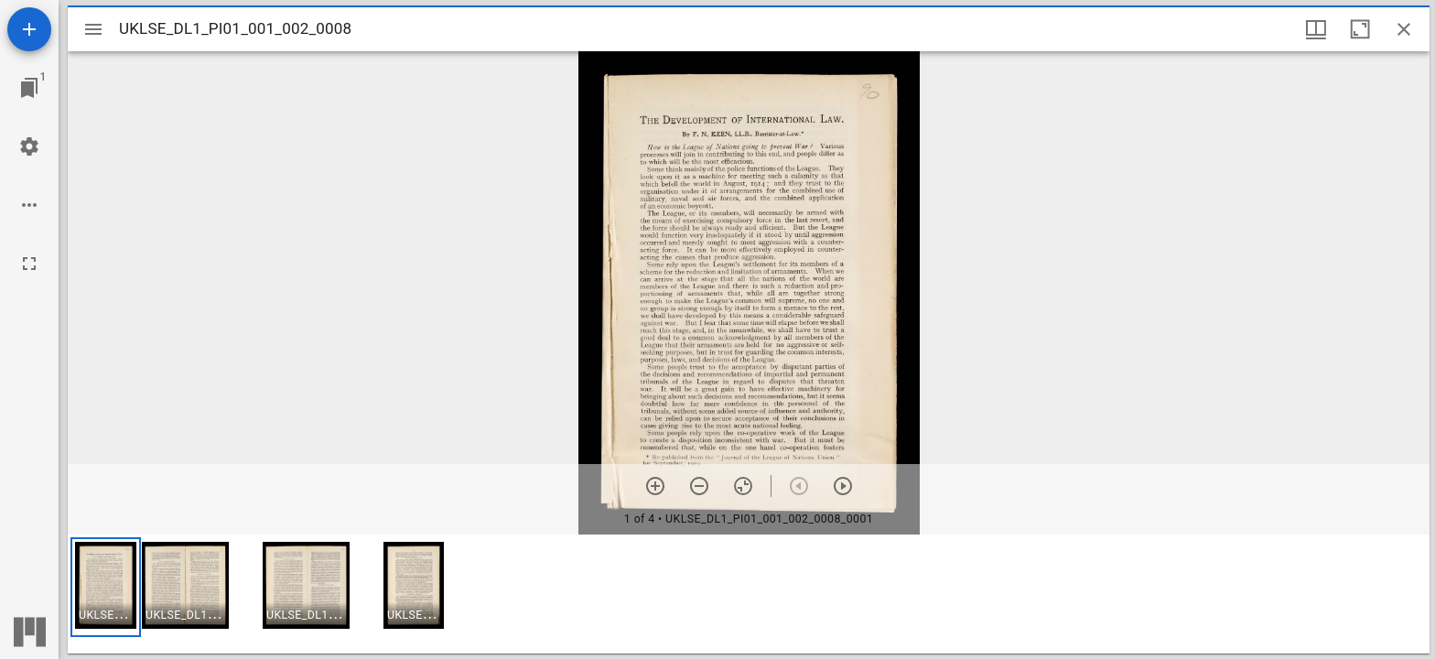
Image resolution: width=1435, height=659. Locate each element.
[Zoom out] (699, 486)
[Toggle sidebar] (93, 29)
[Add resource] (29, 29)
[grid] (749, 594)
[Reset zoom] (743, 486)
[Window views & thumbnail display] (1316, 29)
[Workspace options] (29, 205)
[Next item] (843, 486)
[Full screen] (29, 264)
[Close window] (1404, 29)
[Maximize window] (1360, 29)
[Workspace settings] (29, 146)
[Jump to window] (29, 88)
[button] (105, 587)
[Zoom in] (655, 486)
